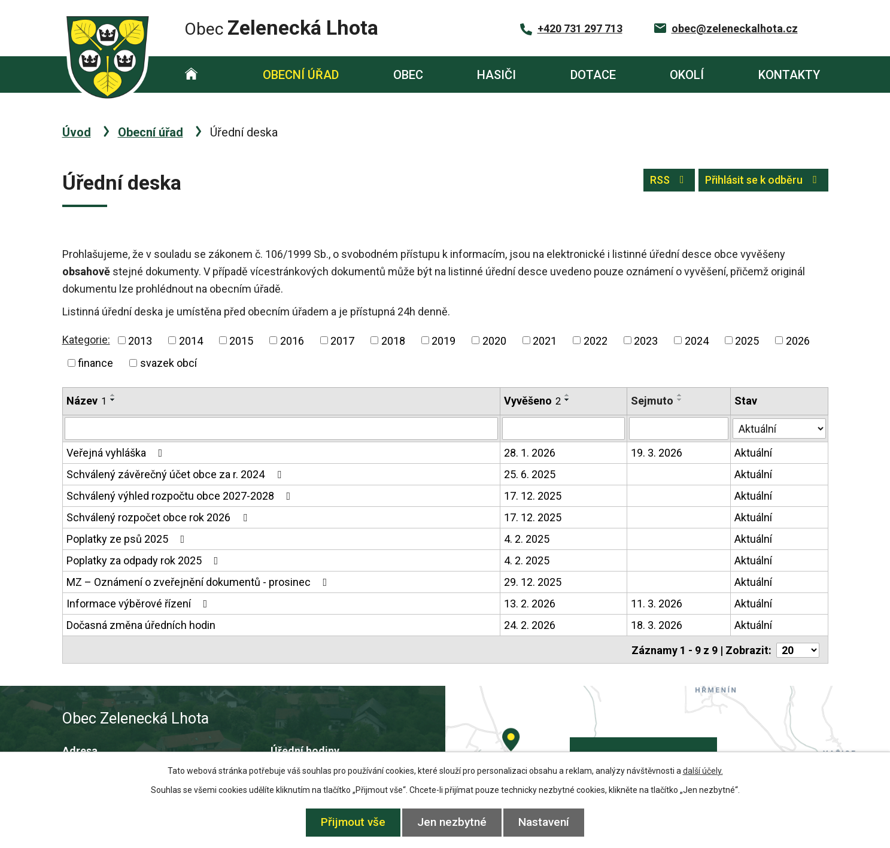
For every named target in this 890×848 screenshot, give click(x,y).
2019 (443, 340)
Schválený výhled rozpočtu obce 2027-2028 (181, 496)
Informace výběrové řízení (139, 603)
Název (86, 400)
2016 (292, 340)
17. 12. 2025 (533, 496)
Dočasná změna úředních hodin (140, 625)
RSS (655, 183)
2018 (393, 340)
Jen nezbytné (452, 822)
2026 (798, 340)
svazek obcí (168, 363)
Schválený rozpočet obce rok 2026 (159, 517)
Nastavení (548, 822)
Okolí (687, 75)
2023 (646, 340)
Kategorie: (86, 339)
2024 (697, 340)
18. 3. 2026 (656, 625)
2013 (140, 340)
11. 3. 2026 (656, 603)
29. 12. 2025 (533, 582)
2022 (595, 340)
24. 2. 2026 (530, 625)
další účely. (703, 771)
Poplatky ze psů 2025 (128, 539)
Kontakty (789, 75)
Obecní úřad (301, 75)
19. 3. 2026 (656, 452)
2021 (545, 340)
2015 (241, 340)
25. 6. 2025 (530, 474)
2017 (342, 340)
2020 (494, 340)
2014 (191, 340)
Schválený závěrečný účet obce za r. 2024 (176, 474)
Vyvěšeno (533, 400)
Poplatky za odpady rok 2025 (144, 560)
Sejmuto (652, 400)
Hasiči (496, 75)
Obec (408, 75)
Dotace (593, 75)
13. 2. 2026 (530, 603)
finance (95, 363)
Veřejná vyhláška (117, 452)
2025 (747, 340)
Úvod (191, 74)
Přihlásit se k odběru (758, 183)
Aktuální (754, 452)
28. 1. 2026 (530, 452)
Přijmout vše (349, 822)
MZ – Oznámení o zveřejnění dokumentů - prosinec (199, 582)
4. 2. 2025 (527, 539)
